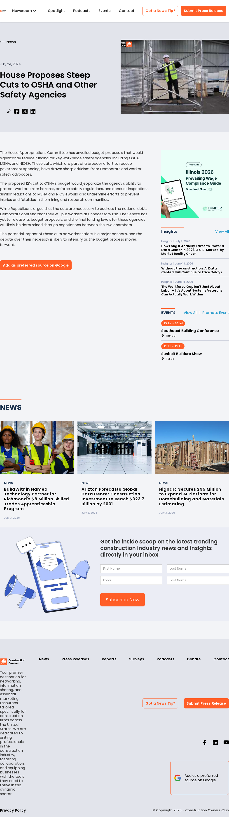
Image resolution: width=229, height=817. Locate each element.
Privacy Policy (13, 810)
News (44, 659)
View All (222, 231)
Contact (126, 11)
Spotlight (56, 11)
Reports (109, 659)
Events (105, 11)
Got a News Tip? (160, 10)
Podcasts (82, 11)
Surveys (136, 659)
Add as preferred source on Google (36, 265)
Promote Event (215, 313)
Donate (194, 659)
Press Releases (75, 659)
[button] (26, 11)
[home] (3, 11)
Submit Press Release (203, 10)
